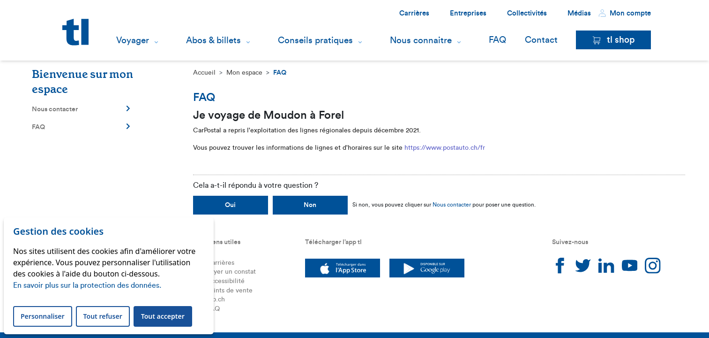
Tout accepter (163, 316)
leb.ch (216, 299)
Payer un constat (231, 272)
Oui (230, 205)
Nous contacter (81, 109)
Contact (541, 40)
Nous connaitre (421, 40)
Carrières (414, 13)
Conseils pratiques (315, 40)
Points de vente (230, 290)
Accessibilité (226, 281)
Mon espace (244, 72)
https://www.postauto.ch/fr (444, 148)
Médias (579, 13)
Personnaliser (43, 316)
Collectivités (527, 13)
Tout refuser (102, 316)
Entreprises (468, 13)
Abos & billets (213, 40)
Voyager (132, 40)
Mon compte (624, 13)
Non (310, 205)
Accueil (204, 72)
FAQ (497, 40)
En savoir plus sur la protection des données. (87, 285)
